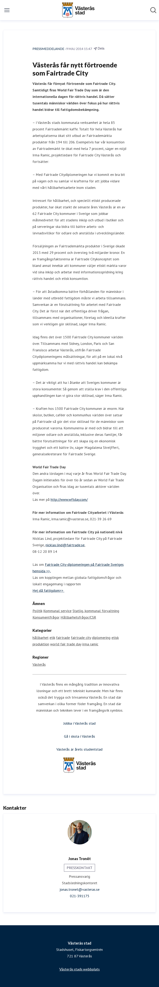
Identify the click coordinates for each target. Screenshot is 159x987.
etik (52, 637)
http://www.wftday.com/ (69, 499)
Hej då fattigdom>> (48, 590)
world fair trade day (65, 644)
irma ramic (90, 644)
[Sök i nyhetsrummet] (153, 10)
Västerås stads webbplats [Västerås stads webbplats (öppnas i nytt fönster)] (79, 969)
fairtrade (63, 637)
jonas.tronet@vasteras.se (79, 889)
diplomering (101, 637)
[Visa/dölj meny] (6, 10)
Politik (37, 610)
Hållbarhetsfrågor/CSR (78, 617)
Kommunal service (57, 610)
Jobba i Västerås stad (79, 723)
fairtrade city (81, 637)
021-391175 (79, 896)
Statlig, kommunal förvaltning (95, 610)
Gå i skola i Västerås (79, 736)
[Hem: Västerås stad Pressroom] (78, 10)
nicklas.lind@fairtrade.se (64, 545)
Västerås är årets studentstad (79, 749)
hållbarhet (40, 637)
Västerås (39, 664)
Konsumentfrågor (45, 617)
